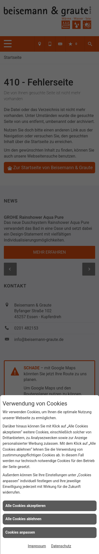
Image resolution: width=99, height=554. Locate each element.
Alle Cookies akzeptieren (25, 506)
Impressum (37, 546)
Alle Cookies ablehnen (23, 519)
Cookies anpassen (20, 532)
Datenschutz (61, 546)
